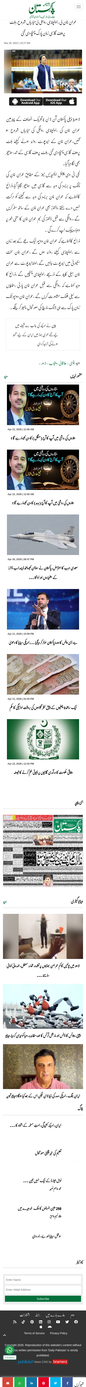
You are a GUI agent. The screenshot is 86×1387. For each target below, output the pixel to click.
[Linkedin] (38, 1321)
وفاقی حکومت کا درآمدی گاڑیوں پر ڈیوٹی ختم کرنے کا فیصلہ (43, 772)
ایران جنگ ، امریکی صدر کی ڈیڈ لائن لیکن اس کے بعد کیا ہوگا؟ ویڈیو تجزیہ (43, 1095)
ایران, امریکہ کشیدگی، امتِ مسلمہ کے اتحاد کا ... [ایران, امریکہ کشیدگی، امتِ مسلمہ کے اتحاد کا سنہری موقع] (35, 1125)
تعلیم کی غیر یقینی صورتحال (47, 1153)
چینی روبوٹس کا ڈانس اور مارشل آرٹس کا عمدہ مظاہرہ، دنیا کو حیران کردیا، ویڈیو (43, 1035)
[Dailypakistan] (37, 11)
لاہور (43, 363)
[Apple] (38, 1326)
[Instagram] (46, 1321)
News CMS (41, 1361)
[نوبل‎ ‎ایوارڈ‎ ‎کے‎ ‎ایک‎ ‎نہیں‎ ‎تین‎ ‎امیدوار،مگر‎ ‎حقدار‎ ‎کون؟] (73, 1187)
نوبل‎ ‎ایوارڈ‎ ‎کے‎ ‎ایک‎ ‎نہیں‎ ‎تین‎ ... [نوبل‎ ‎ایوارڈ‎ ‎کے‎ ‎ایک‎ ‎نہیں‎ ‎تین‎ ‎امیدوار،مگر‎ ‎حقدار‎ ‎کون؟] (42, 1181)
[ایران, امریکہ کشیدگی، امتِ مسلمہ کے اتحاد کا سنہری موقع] (73, 1132)
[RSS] (12, 1321)
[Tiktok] (21, 1321)
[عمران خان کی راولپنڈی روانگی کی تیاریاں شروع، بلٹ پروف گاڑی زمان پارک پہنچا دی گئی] (67, 1382)
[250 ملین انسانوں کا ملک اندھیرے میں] (73, 1215)
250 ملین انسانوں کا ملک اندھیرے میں (39, 1208)
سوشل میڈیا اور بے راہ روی (46, 1236)
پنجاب (52, 363)
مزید (6, 376)
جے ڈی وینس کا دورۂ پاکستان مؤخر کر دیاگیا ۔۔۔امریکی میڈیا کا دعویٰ (43, 642)
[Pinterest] (29, 1321)
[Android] (47, 1326)
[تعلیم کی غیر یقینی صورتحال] (73, 1160)
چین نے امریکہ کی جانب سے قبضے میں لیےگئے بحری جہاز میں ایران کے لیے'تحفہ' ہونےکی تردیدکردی (35, 334)
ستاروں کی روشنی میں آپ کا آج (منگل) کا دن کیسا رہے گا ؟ (43, 438)
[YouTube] (55, 1321)
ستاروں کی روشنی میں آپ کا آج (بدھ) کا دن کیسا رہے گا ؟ (43, 502)
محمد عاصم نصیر (55, 1188)
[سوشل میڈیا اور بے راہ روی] (73, 1243)
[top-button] (4, 1335)
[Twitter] (64, 1321)
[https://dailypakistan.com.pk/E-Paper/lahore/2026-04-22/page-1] (43, 851)
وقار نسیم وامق (55, 1216)
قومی (71, 363)
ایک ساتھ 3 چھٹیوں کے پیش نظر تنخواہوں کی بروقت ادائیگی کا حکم (43, 707)
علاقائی (63, 363)
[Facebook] (73, 1321)
